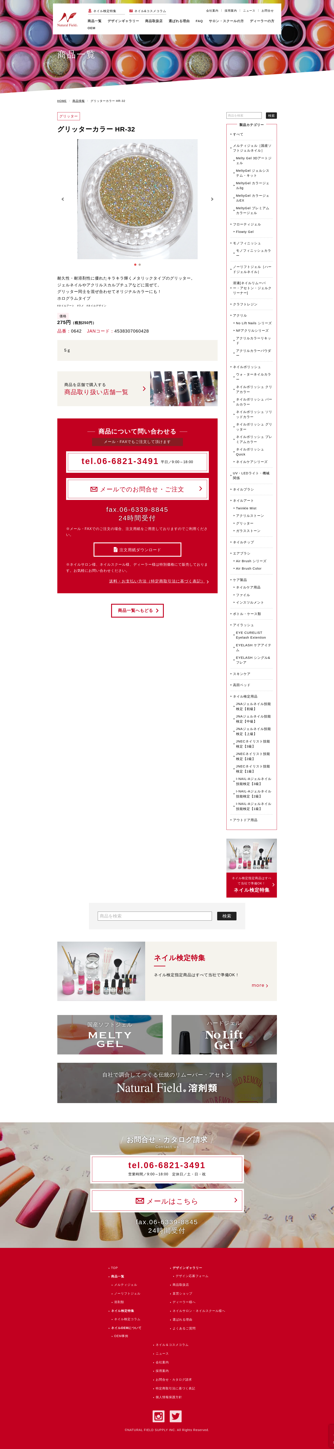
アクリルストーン (250, 515)
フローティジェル (247, 224)
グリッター (245, 523)
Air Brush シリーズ (251, 561)
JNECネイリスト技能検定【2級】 (253, 756)
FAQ (199, 21)
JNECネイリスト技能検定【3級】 (253, 743)
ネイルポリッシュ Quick (250, 451)
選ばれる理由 (179, 21)
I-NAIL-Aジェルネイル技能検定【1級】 (254, 806)
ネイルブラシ (243, 489)
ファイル (243, 595)
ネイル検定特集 (104, 11)
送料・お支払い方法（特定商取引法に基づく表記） (157, 581)
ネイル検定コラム (127, 1319)
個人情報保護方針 (169, 1397)
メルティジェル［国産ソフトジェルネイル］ (252, 148)
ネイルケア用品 (248, 587)
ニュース (249, 10)
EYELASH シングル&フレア (253, 660)
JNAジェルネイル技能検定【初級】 (253, 706)
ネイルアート (243, 500)
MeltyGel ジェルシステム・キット (252, 173)
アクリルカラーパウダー (253, 353)
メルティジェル (125, 1284)
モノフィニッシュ (247, 243)
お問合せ (268, 10)
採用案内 (231, 10)
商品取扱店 (181, 1284)
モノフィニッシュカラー (253, 253)
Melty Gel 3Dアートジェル (254, 160)
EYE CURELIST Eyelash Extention (251, 635)
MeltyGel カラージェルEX (252, 198)
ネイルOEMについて (126, 1328)
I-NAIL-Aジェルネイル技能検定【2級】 (254, 793)
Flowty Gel (245, 232)
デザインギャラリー (187, 1268)
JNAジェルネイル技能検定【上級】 (253, 731)
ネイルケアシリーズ (252, 462)
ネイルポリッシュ (247, 367)
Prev (63, 199)
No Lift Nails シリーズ (254, 323)
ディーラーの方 (262, 21)
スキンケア (242, 674)
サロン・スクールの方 (226, 21)
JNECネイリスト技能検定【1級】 (253, 768)
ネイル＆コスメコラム (172, 1344)
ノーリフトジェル (127, 1293)
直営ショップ (182, 1293)
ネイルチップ (243, 542)
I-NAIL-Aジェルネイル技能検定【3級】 (254, 781)
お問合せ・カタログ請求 (174, 1379)
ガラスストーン (248, 531)
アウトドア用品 (245, 820)
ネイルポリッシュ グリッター (254, 426)
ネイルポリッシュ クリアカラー (254, 389)
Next (211, 199)
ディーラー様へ (184, 1302)
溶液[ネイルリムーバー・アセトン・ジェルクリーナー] (252, 288)
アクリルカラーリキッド (253, 340)
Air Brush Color (249, 568)
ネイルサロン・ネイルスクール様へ (199, 1311)
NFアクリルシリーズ (252, 330)
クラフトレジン (245, 304)
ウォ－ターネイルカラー (253, 376)
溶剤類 (119, 1302)
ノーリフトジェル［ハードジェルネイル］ (252, 269)
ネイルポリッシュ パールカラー (254, 401)
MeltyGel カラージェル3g (252, 185)
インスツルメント (250, 602)
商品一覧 (95, 21)
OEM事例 (121, 1336)
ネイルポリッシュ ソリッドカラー (254, 414)
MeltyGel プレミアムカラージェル (252, 210)
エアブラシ (242, 553)
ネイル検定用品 (245, 696)
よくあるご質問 (184, 1328)
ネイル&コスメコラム (150, 11)
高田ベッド (242, 685)
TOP (114, 1268)
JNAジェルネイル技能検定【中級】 (253, 718)
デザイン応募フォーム (192, 1276)
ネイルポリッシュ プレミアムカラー (254, 439)
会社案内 (212, 10)
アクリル (240, 315)
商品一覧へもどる (135, 610)
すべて (238, 134)
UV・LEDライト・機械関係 (251, 475)
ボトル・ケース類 (247, 614)
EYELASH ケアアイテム (253, 647)
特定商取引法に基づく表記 (175, 1388)
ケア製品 (240, 580)
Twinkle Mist (246, 508)
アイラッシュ (243, 625)
